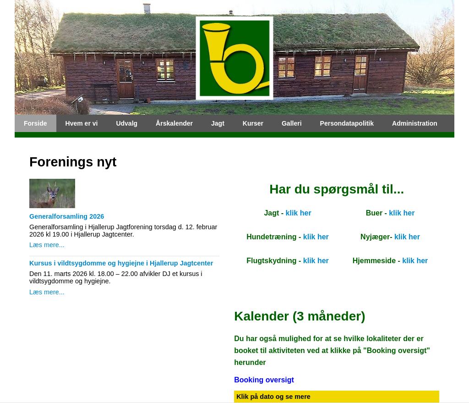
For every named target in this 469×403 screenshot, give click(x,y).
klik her (298, 213)
